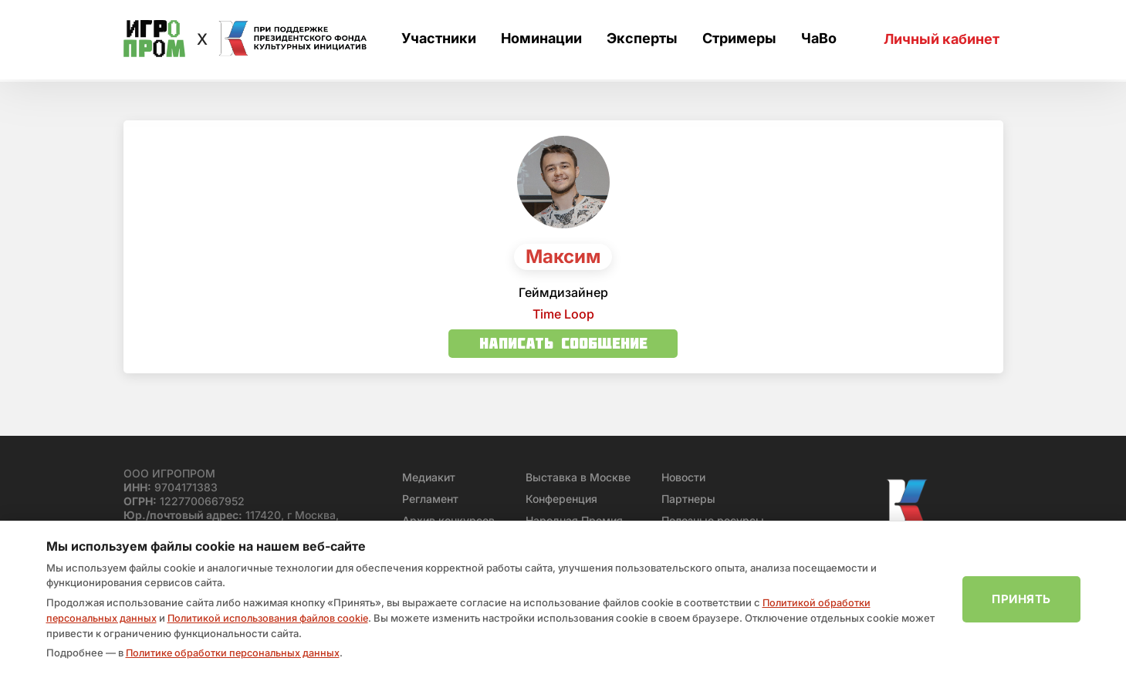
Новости (683, 477)
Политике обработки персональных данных (235, 653)
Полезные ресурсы (712, 520)
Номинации (541, 40)
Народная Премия (574, 520)
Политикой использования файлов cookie (273, 618)
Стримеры (739, 40)
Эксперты (642, 40)
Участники (438, 40)
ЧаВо (819, 40)
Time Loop (563, 314)
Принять (1021, 599)
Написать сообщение (563, 343)
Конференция (561, 498)
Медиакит (428, 477)
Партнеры (688, 498)
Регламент (430, 498)
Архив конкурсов (448, 520)
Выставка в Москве (578, 477)
